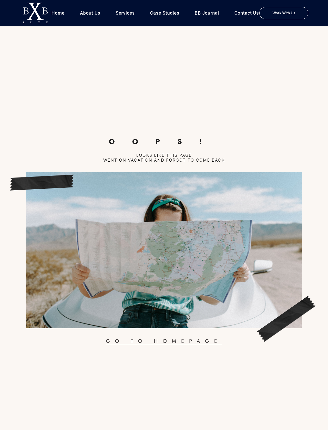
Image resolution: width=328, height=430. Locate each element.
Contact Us (246, 13)
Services (125, 13)
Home (58, 13)
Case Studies (164, 13)
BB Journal (207, 13)
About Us (90, 13)
